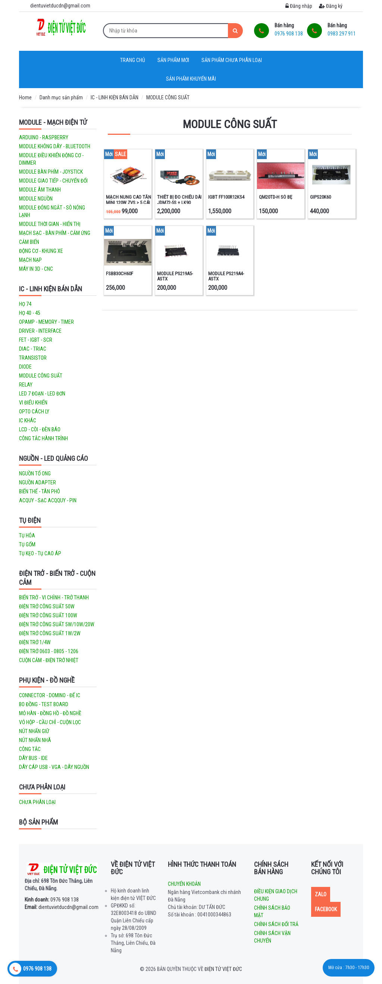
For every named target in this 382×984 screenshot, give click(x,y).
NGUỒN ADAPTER (37, 482)
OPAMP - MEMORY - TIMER (46, 322)
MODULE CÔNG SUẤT (168, 97)
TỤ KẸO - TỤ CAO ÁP (40, 553)
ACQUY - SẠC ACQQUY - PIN (47, 500)
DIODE (25, 367)
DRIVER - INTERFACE (40, 331)
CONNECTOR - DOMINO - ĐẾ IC (49, 695)
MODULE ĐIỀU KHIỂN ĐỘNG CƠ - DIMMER (51, 159)
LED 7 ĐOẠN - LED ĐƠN (42, 394)
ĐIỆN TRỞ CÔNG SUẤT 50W (47, 606)
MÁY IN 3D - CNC (36, 269)
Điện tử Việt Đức (223, 969)
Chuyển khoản (184, 884)
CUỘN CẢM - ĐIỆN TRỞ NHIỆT (48, 660)
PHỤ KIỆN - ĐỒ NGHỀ (47, 680)
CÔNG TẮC (30, 749)
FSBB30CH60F (119, 273)
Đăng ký (330, 6)
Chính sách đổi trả (276, 924)
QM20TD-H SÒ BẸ (275, 197)
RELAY (25, 385)
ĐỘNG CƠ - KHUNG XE (41, 251)
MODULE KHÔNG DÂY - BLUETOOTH (54, 146)
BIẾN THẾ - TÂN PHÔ (39, 491)
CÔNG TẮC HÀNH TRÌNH (43, 438)
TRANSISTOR (33, 358)
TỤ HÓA (27, 535)
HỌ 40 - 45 (29, 313)
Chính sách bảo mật (272, 911)
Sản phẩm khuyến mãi (191, 79)
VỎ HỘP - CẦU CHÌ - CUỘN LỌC (50, 722)
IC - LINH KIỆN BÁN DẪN (114, 97)
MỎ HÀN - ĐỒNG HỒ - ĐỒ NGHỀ (50, 713)
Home (25, 97)
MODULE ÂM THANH (40, 190)
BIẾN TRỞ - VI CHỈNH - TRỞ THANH (54, 597)
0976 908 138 (52, 900)
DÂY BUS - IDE (33, 758)
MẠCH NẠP (30, 260)
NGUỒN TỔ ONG (35, 474)
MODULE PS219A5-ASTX (175, 276)
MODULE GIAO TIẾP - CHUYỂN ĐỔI (53, 181)
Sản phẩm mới (173, 60)
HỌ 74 (25, 304)
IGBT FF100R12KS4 (226, 197)
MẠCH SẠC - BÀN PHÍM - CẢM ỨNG (54, 233)
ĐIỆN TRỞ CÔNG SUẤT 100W (48, 615)
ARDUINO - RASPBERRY (43, 137)
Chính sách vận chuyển (272, 937)
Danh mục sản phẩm (61, 97)
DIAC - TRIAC (32, 349)
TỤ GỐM (27, 544)
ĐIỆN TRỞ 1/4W (35, 642)
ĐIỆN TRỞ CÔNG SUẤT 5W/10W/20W (56, 624)
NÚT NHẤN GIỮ (34, 731)
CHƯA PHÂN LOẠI (42, 787)
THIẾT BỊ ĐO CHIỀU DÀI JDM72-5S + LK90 (179, 199)
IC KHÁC (27, 420)
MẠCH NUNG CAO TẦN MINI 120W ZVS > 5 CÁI (128, 199)
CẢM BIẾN (29, 242)
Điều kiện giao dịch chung (275, 895)
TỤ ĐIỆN (30, 520)
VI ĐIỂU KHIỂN (33, 403)
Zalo (320, 894)
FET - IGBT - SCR (35, 340)
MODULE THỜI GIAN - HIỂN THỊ (50, 224)
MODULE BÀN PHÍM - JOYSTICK (51, 172)
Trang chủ (132, 60)
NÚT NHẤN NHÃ (35, 740)
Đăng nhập (298, 6)
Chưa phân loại (37, 802)
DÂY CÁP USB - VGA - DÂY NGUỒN (54, 767)
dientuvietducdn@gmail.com (61, 907)
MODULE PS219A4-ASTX (226, 276)
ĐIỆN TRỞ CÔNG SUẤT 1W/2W (50, 633)
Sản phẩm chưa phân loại (231, 60)
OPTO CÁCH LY (34, 412)
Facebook (326, 909)
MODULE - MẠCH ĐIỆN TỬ (53, 122)
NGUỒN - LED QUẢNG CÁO (53, 458)
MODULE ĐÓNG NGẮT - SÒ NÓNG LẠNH (52, 211)
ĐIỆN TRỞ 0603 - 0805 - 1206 (48, 651)
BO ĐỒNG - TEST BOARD (43, 704)
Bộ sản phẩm (38, 822)
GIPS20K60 (320, 197)
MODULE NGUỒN (36, 199)
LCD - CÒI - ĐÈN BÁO (39, 429)
